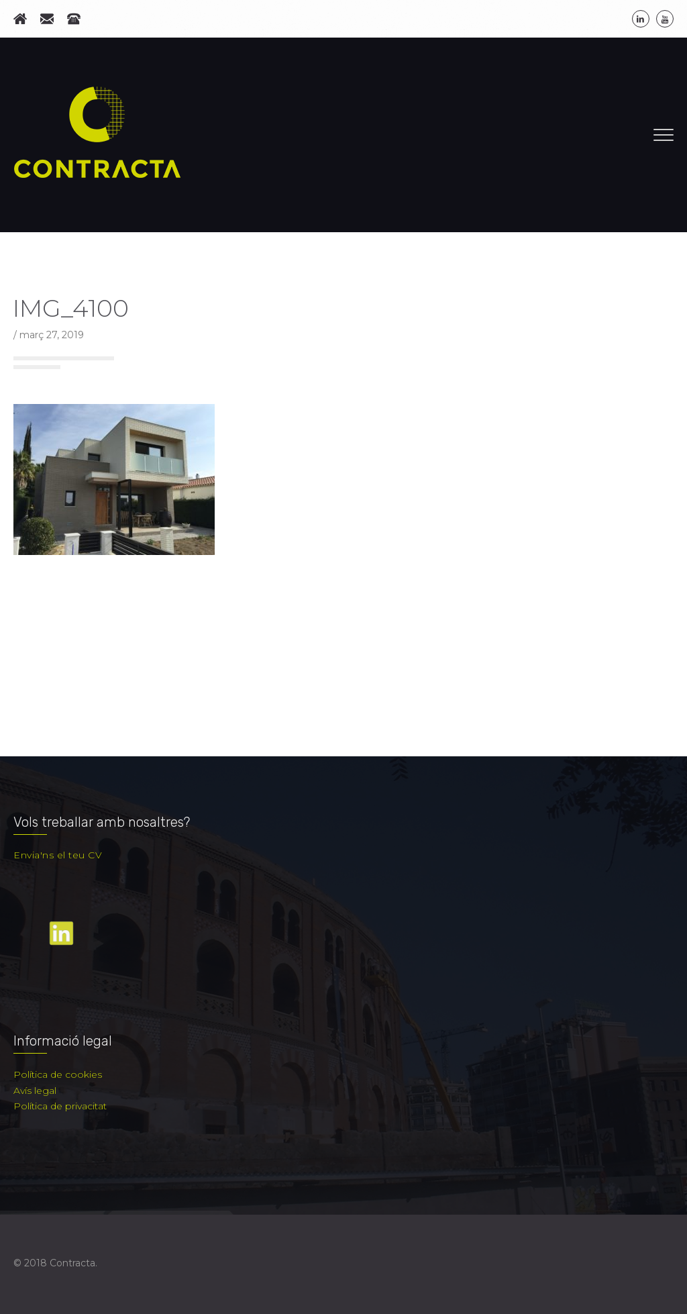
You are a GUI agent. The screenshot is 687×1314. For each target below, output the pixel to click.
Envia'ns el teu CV (57, 855)
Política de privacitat (60, 1106)
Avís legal (34, 1090)
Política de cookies (57, 1074)
